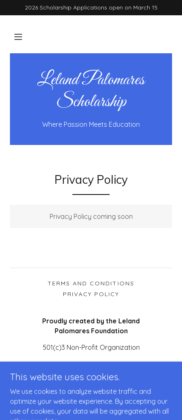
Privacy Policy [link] (91, 294)
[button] (18, 36)
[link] (91, 92)
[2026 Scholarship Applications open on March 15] (91, 7)
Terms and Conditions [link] (91, 283)
